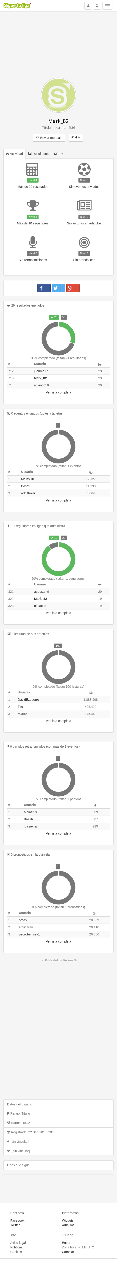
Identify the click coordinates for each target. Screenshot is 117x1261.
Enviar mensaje (49, 138)
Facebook (17, 1220)
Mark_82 (58, 120)
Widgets (68, 1220)
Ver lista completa (58, 392)
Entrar (66, 1243)
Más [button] (58, 154)
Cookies (16, 1252)
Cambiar (68, 1252)
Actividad (14, 154)
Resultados (38, 154)
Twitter (15, 1225)
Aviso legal (18, 1243)
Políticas (16, 1247)
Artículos (68, 1225)
